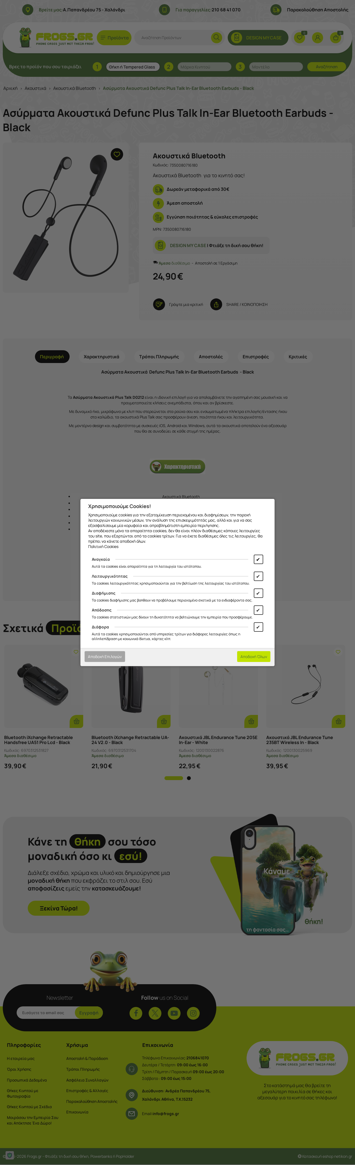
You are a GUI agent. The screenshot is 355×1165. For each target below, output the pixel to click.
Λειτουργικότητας (110, 576)
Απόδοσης (101, 610)
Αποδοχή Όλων (253, 656)
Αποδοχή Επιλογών (105, 656)
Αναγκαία (101, 559)
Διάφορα (100, 627)
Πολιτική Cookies (103, 546)
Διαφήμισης (103, 593)
